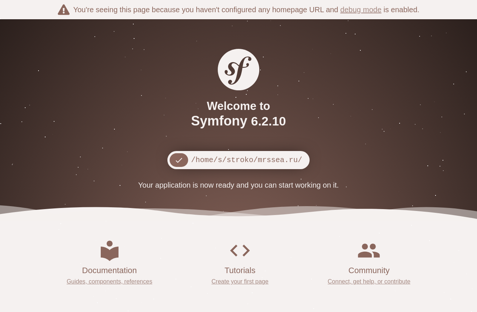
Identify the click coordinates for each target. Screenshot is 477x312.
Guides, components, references (109, 281)
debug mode (360, 10)
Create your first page (239, 281)
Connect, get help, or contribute (369, 281)
